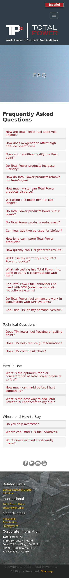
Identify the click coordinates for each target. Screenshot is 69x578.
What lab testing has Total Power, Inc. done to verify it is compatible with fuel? (33, 273)
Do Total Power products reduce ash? (33, 222)
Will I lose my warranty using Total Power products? (31, 259)
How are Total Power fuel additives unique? (31, 133)
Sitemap (47, 571)
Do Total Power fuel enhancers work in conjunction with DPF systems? (34, 300)
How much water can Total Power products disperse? (30, 190)
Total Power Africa (13, 504)
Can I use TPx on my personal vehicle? (34, 310)
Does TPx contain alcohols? (26, 351)
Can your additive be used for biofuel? (34, 230)
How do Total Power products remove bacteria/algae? (33, 178)
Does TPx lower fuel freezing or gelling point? (34, 333)
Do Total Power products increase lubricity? (30, 167)
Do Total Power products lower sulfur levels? (32, 212)
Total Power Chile (13, 507)
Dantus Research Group (17, 489)
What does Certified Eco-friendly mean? (29, 441)
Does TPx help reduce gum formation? (34, 343)
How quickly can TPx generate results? (34, 250)
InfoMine (8, 493)
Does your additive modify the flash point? (32, 156)
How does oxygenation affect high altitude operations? (31, 144)
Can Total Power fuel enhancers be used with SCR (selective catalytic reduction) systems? (31, 287)
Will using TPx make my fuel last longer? (29, 201)
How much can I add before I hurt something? (30, 389)
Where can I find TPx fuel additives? (32, 432)
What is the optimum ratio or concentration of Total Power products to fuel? (33, 376)
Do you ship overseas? (22, 424)
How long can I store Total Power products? (30, 240)
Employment (10, 526)
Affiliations (9, 518)
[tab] (34, 133)
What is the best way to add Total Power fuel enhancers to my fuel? (30, 400)
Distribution (10, 522)
